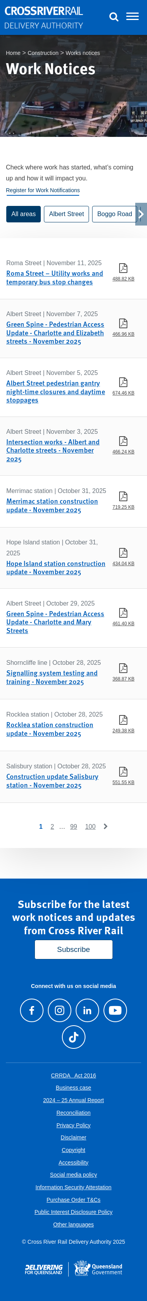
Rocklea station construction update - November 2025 (49, 728)
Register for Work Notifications (43, 190)
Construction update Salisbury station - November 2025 (52, 780)
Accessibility (73, 1162)
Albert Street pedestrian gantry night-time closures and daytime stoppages (55, 391)
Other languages (73, 1224)
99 (73, 826)
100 (90, 826)
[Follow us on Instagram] (59, 1010)
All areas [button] (23, 214)
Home (13, 53)
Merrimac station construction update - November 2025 (52, 505)
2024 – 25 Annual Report (73, 1100)
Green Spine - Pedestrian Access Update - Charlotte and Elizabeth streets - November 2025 (55, 332)
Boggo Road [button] (114, 214)
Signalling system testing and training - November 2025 (52, 676)
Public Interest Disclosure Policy (73, 1212)
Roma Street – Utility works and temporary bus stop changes (54, 277)
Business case (73, 1087)
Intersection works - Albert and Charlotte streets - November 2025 (53, 450)
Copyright (73, 1150)
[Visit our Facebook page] (31, 1010)
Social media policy (73, 1175)
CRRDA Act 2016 (73, 1075)
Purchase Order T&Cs (73, 1200)
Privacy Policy (73, 1125)
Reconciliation (73, 1113)
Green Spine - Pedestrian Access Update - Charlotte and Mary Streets (55, 621)
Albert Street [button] (66, 214)
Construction (43, 53)
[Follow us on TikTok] (73, 1037)
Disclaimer (73, 1137)
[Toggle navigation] (132, 17)
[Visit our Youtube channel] (115, 1010)
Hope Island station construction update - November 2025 (55, 567)
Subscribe (73, 949)
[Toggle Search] (113, 18)
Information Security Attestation (74, 1187)
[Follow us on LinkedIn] (87, 1010)
